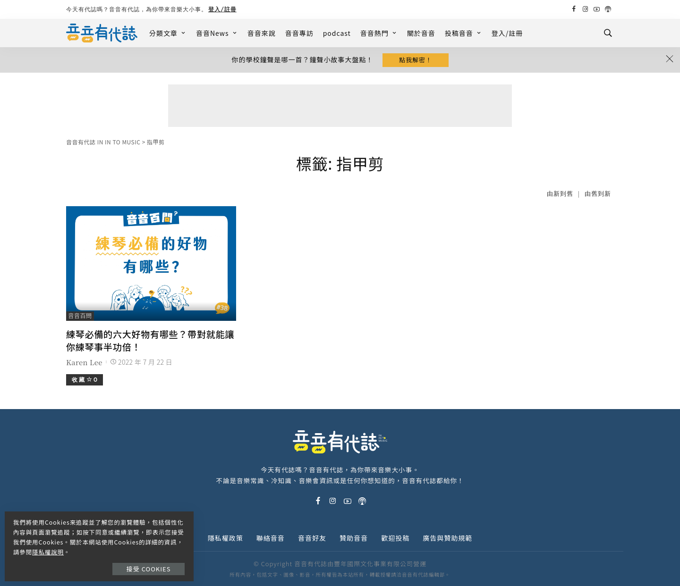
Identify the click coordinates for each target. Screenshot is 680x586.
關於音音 (421, 33)
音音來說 (261, 33)
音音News (217, 33)
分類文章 (168, 33)
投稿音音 (463, 33)
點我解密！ (415, 60)
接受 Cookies (150, 565)
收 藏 (84, 379)
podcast (337, 33)
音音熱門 (379, 33)
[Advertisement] (340, 106)
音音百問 (80, 316)
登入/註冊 (222, 9)
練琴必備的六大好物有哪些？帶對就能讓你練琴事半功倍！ (150, 340)
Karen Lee (84, 361)
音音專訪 (299, 33)
